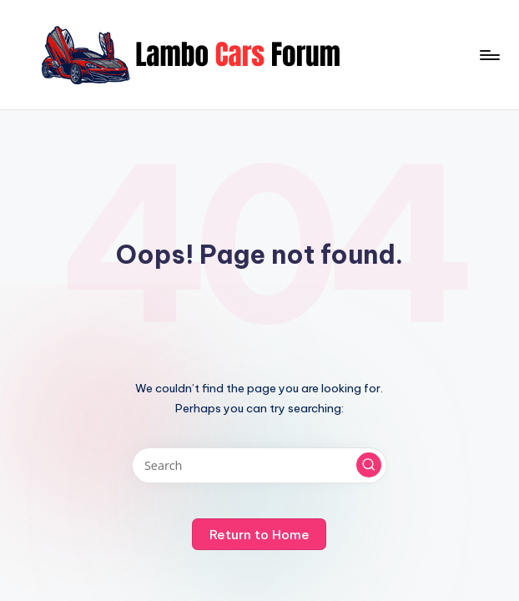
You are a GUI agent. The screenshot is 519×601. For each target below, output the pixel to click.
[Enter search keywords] (259, 465)
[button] (368, 464)
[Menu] (488, 55)
